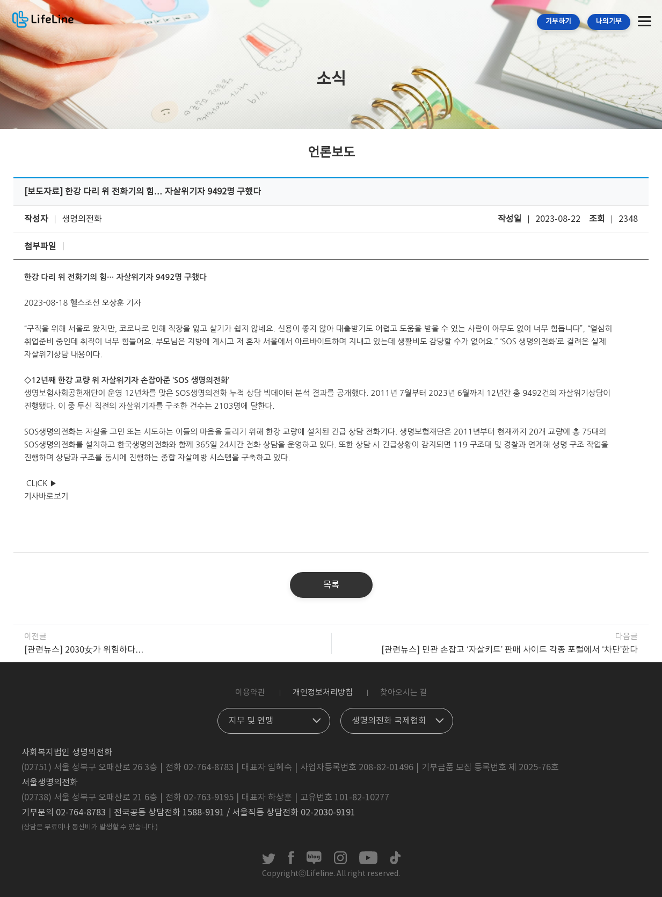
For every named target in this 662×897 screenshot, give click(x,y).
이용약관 (250, 692)
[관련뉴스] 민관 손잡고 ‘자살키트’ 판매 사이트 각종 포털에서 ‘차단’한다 (509, 650)
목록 (331, 585)
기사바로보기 (46, 496)
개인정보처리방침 (323, 692)
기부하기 (558, 22)
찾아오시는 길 (403, 692)
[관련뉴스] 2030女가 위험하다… (84, 650)
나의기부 (609, 22)
